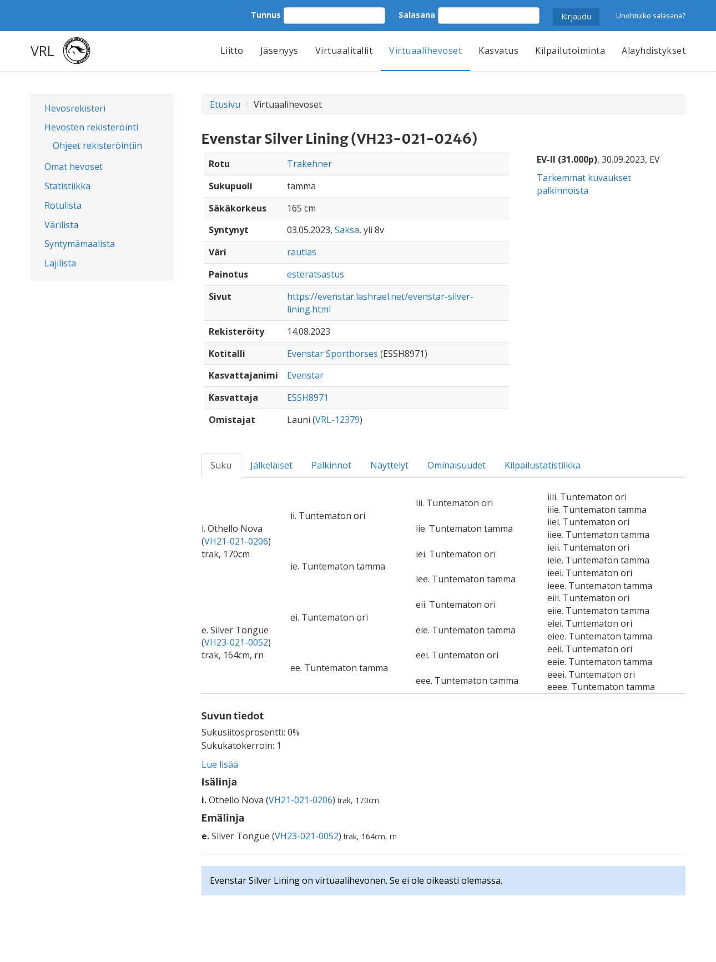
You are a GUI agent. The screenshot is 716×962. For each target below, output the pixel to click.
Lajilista (60, 263)
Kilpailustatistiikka (543, 465)
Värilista (61, 225)
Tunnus (266, 14)
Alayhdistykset (653, 50)
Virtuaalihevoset (425, 50)
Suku (220, 465)
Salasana (417, 14)
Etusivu (225, 104)
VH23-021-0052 (236, 642)
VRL (42, 50)
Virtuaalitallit (344, 50)
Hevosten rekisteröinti (91, 127)
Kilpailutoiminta (570, 50)
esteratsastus (315, 274)
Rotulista (63, 205)
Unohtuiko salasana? (650, 16)
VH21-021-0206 (236, 541)
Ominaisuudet (456, 465)
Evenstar (305, 375)
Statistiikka (67, 186)
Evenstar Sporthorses (332, 353)
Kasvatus (498, 50)
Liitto (232, 50)
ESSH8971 (308, 397)
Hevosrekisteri (74, 108)
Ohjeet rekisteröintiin (97, 145)
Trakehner (309, 164)
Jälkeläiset (271, 465)
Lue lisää (219, 764)
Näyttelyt (389, 465)
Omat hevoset (73, 166)
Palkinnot (331, 465)
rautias (301, 252)
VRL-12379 (337, 420)
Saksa (347, 230)
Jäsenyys (279, 50)
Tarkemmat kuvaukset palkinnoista (584, 184)
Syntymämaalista (79, 244)
